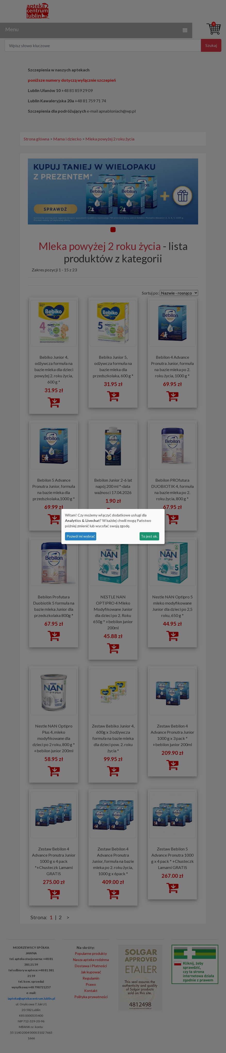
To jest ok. (149, 536)
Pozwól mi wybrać (81, 536)
